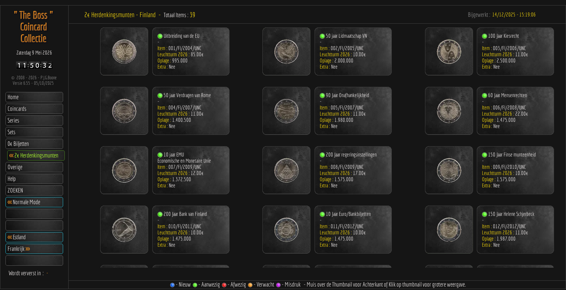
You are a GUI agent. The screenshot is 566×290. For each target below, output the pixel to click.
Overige (15, 167)
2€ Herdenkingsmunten (33, 155)
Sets (11, 132)
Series (13, 120)
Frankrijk (19, 248)
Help (12, 178)
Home (13, 97)
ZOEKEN (15, 190)
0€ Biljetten (18, 143)
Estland (17, 237)
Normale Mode (24, 202)
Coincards (17, 108)
